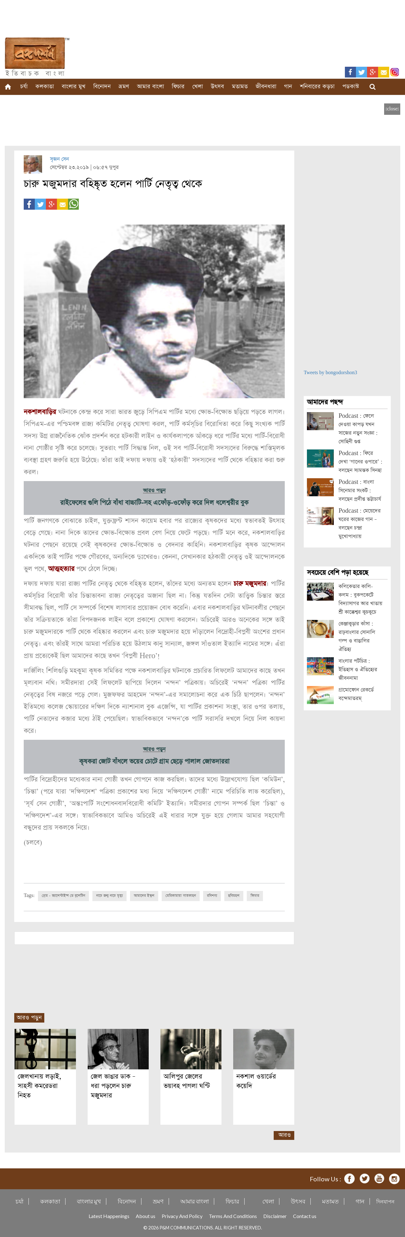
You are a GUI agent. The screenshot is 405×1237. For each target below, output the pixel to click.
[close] (392, 109)
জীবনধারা (266, 86)
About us (145, 1216)
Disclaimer (275, 1216)
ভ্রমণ (124, 86)
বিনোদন (102, 86)
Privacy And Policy (182, 1216)
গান (288, 86)
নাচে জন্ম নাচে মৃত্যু (109, 895)
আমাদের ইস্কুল (144, 895)
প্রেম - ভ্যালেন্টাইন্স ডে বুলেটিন (63, 895)
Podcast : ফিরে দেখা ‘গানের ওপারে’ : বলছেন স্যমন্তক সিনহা (361, 462)
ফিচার (178, 86)
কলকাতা (44, 86)
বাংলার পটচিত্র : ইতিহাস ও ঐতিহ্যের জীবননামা (358, 670)
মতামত (240, 86)
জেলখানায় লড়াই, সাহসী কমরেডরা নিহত (39, 1086)
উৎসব (217, 86)
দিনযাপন (385, 1201)
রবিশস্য (212, 895)
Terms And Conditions (233, 1216)
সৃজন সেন (59, 159)
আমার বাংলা (150, 86)
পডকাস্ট (350, 86)
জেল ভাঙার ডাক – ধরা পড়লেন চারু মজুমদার (113, 1086)
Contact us (304, 1216)
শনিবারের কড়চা (317, 86)
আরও (284, 1135)
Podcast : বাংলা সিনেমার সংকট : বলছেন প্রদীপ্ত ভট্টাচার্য (360, 491)
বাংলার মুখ (73, 86)
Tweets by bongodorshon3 (330, 373)
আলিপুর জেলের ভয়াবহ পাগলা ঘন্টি (189, 1081)
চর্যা (24, 86)
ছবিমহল (234, 895)
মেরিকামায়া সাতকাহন (180, 895)
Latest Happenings (109, 1216)
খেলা (197, 86)
